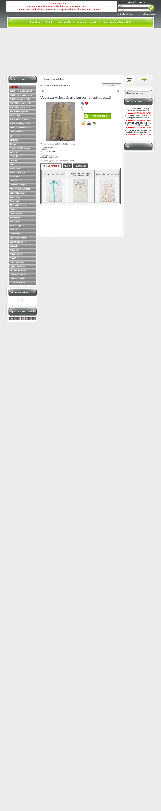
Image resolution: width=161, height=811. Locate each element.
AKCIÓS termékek (18, 270)
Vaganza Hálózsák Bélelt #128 (107, 174)
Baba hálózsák (65, 85)
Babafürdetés (16, 213)
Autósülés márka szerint (21, 103)
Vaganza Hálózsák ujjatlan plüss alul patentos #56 (80, 174)
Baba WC (14, 230)
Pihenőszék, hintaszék (20, 148)
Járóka (13, 144)
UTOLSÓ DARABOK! (19, 274)
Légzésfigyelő (16, 156)
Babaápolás (15, 221)
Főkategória (44, 85)
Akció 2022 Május (17, 279)
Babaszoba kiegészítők (20, 124)
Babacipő (14, 250)
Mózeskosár (15, 115)
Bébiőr (13, 164)
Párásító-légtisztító (18, 185)
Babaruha (14, 246)
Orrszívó (13, 160)
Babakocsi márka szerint (21, 91)
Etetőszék (14, 136)
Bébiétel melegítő (17, 172)
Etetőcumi (14, 201)
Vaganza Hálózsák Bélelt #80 (54, 174)
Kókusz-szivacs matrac (20, 128)
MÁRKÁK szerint (17, 283)
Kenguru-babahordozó (20, 189)
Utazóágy (14, 140)
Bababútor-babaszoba (20, 119)
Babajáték (14, 258)
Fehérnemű (15, 234)
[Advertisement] (80, 52)
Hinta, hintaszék (17, 262)
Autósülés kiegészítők (20, 111)
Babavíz (13, 209)
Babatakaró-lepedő (18, 242)
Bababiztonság (16, 254)
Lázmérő (13, 181)
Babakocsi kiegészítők (20, 99)
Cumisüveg (15, 197)
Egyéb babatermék (18, 266)
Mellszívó (14, 152)
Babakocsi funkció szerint (21, 95)
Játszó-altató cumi (18, 205)
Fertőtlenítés (15, 177)
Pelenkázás (15, 217)
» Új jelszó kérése (125, 14)
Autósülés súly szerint (20, 107)
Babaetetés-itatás (17, 193)
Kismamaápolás (17, 226)
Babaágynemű (16, 132)
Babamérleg (15, 168)
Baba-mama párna (18, 238)
